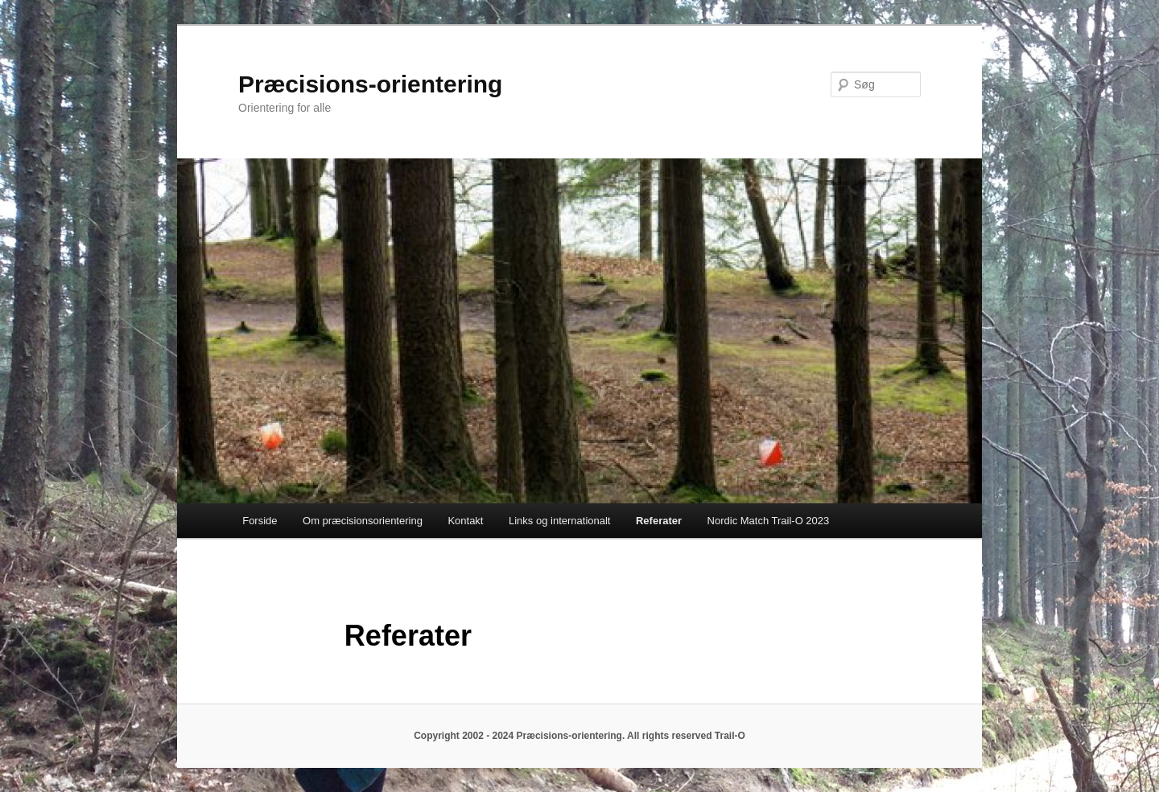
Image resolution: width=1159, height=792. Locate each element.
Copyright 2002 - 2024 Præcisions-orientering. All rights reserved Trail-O (579, 735)
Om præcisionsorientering (363, 521)
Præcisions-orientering (370, 84)
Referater (659, 521)
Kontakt (465, 521)
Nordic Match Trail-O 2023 (768, 521)
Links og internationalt (559, 521)
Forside (259, 521)
